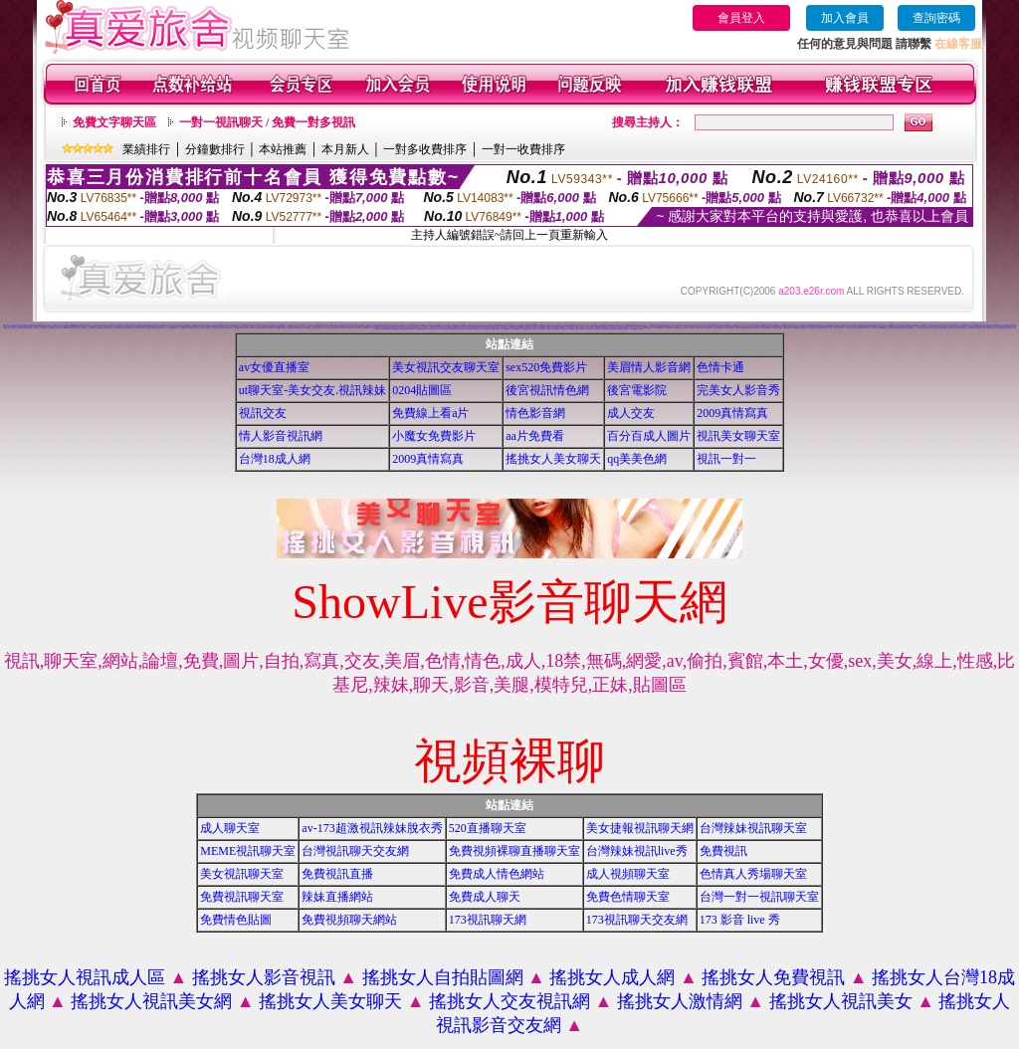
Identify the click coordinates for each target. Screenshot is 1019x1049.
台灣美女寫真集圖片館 (191, 327)
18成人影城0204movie (657, 327)
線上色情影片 (343, 327)
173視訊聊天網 (235, 327)
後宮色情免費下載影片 (298, 327)
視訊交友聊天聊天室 (1008, 327)
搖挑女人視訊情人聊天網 (17, 327)
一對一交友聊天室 (848, 327)
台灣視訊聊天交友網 (355, 851)
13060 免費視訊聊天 (729, 327)
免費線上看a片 (430, 413)
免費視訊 (723, 851)
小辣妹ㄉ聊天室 (549, 328)
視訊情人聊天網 (146, 327)
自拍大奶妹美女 (709, 327)
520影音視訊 (978, 327)
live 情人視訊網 (250, 327)
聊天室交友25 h (329, 327)
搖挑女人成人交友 (211, 327)
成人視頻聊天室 (628, 874)
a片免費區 (619, 328)
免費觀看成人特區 (351, 327)
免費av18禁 (66, 327)
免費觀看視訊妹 (606, 328)
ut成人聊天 (779, 327)
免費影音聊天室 (395, 328)
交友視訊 (737, 327)
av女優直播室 (274, 367)
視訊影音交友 (44, 327)
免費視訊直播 (337, 874)
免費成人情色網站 (496, 874)
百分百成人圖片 (649, 436)
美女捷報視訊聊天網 (640, 828)
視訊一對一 (726, 459)
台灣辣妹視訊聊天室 (753, 828)
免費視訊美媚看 (897, 327)
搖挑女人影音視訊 (263, 977)
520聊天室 (59, 327)
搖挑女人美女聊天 (553, 459)
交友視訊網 (313, 327)
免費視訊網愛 (802, 327)
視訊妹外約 (613, 328)
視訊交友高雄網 (181, 327)
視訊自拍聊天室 (104, 327)
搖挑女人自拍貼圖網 (442, 977)
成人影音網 (424, 328)
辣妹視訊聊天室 (445, 328)
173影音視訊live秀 (669, 327)
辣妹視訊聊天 (971, 327)
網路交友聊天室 (320, 327)
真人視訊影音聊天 (524, 328)
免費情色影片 (868, 327)
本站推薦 (282, 149)
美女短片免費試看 (701, 327)
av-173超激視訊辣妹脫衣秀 (372, 828)
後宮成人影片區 (7, 327)
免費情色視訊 (912, 327)
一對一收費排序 (523, 149)
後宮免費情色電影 (404, 328)
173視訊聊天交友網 (637, 920)
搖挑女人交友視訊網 (509, 1001)
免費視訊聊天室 (242, 897)
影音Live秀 (634, 328)
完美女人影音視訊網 (287, 327)
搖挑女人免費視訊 (773, 977)
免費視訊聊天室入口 (172, 327)
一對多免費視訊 (36, 327)
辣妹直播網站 (337, 897)
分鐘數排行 (215, 149)
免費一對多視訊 (365, 327)
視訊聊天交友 (311, 325)
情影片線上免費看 (83, 327)
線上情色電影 (934, 327)
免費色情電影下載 (28, 327)
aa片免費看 (535, 436)
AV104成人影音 (627, 328)
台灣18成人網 (274, 459)
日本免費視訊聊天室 (270, 327)
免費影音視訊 (957, 327)
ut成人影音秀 (438, 328)
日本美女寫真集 (162, 327)
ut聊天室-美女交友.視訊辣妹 (312, 390)
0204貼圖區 (422, 390)
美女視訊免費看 (920, 327)
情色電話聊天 (950, 327)
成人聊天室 (230, 828)
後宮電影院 (637, 390)
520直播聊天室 (487, 828)
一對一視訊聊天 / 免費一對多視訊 (267, 122)
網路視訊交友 (279, 327)
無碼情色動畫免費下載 (745, 327)
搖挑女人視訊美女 (841, 1001)
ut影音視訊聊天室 (454, 328)
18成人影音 (430, 328)
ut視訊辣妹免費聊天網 (120, 327)
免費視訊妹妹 (927, 327)
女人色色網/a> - (693, 327)
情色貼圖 (527, 326)
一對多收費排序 (425, 149)
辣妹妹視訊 (564, 328)
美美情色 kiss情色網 (259, 327)
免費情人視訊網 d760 (718, 327)
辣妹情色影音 (412, 328)
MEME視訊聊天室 (248, 851)
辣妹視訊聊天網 (471, 328)
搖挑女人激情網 (679, 1001)
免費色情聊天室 (628, 897)
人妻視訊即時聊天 (107, 326)
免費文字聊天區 (114, 122)
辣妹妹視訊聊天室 (584, 328)
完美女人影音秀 (738, 390)
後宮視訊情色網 (547, 390)
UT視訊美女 (875, 327)
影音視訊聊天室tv (496, 328)
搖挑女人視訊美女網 (151, 1001)
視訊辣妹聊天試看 (463, 328)
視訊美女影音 (890, 327)
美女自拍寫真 (557, 328)
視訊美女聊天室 (738, 436)
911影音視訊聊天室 (505, 328)
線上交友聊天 (773, 327)
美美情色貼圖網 (307, 327)
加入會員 (845, 18)
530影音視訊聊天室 (514, 328)
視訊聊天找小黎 (549, 324)
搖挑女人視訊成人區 (84, 977)
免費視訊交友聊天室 (73, 327)
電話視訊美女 (243, 327)
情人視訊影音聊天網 (486, 328)
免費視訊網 (336, 327)
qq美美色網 (637, 459)
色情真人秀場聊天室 (753, 874)
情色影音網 (535, 413)
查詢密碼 (936, 18)
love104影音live (764, 327)
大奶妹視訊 (576, 328)
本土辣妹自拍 (592, 328)
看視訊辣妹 (993, 327)
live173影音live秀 (787, 327)
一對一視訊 (831, 327)
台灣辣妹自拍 (599, 328)
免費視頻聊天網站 (349, 920)
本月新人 (345, 149)
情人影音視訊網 (280, 436)
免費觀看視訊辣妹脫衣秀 (94, 327)
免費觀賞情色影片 (755, 327)
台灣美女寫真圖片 (679, 327)
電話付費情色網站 (942, 327)
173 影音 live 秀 (740, 920)
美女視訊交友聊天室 (446, 367)
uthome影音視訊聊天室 (385, 328)
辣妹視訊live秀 (51, 327)
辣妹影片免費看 (986, 327)
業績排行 (146, 149)
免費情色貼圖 (236, 920)
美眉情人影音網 (649, 367)
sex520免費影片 (546, 367)
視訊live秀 (795, 327)
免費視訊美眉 (905, 327)
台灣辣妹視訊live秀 (637, 851)
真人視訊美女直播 (839, 327)
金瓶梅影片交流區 (130, 327)
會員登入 (741, 18)
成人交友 (631, 413)
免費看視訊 (641, 328)
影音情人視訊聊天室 (533, 328)
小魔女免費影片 (434, 436)
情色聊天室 (358, 327)
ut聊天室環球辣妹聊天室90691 (223, 327)
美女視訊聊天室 (242, 874)
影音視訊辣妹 (964, 327)
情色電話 (686, 327)
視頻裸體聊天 (274, 325)
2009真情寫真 (732, 413)
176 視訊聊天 (648, 327)
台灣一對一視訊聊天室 (759, 897)
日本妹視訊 (570, 328)
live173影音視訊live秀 (858, 327)
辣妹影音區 (418, 328)
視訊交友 (263, 413)
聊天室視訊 (824, 327)
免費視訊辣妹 (542, 328)
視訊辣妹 (478, 328)
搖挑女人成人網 (612, 977)
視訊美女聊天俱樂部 (201, 327)
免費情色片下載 (138, 327)
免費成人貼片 (111, 327)
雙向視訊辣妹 (1000, 327)
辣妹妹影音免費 (154, 327)
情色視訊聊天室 (882, 327)
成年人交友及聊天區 (810, 327)
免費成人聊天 (484, 897)
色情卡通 (720, 367)
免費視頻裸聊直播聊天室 (514, 851)
